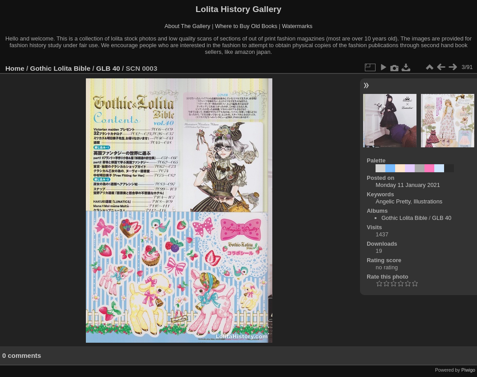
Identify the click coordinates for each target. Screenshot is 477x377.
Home (14, 68)
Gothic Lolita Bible (60, 68)
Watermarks (297, 26)
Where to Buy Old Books (246, 26)
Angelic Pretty (393, 201)
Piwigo (468, 370)
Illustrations (427, 201)
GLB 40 (108, 68)
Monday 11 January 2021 (408, 185)
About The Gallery (187, 26)
